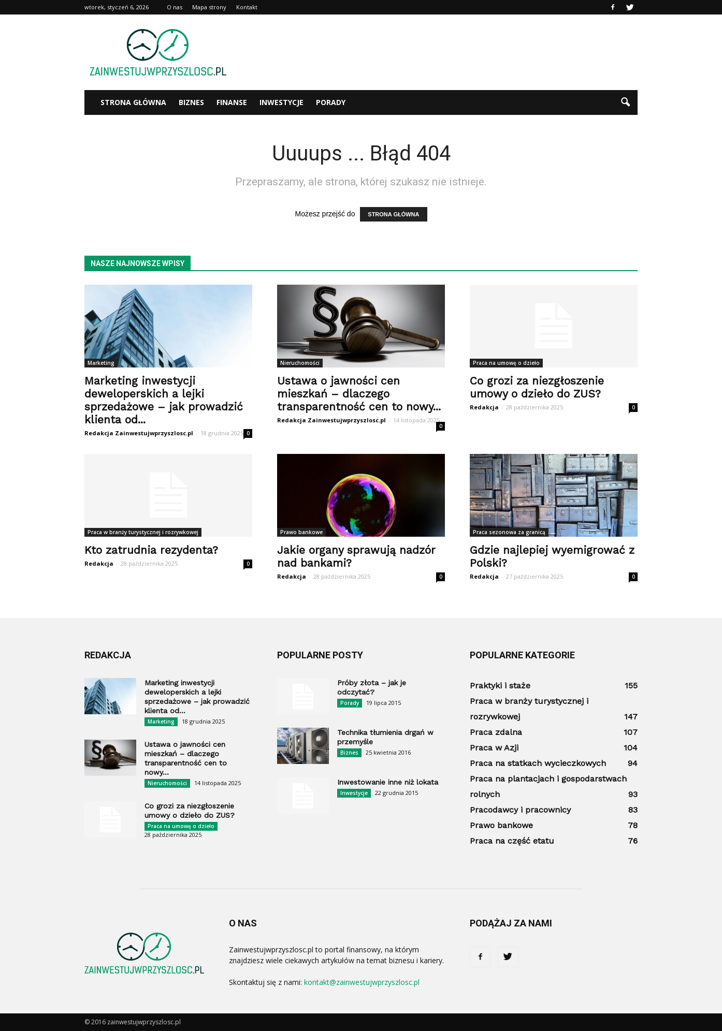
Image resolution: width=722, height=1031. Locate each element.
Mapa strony (209, 7)
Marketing (101, 362)
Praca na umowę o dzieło (506, 362)
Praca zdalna (496, 732)
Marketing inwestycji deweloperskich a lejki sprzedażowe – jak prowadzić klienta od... (163, 400)
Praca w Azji (494, 748)
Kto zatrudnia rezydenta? (151, 549)
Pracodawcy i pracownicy (520, 810)
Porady (330, 102)
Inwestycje (281, 102)
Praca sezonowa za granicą (509, 532)
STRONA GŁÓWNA (393, 214)
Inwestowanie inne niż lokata (387, 782)
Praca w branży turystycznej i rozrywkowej (143, 532)
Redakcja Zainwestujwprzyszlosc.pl (138, 433)
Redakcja (484, 407)
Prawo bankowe (301, 532)
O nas (174, 7)
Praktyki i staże (500, 685)
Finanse (231, 102)
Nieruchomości (300, 362)
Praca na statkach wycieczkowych (538, 763)
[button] (625, 102)
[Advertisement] (449, 52)
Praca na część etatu (512, 841)
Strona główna (133, 102)
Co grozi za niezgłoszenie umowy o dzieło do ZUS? (537, 387)
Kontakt (246, 7)
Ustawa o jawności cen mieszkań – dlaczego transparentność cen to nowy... (359, 393)
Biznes (191, 102)
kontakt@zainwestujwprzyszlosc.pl (362, 982)
